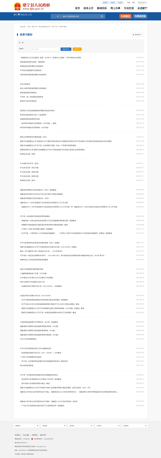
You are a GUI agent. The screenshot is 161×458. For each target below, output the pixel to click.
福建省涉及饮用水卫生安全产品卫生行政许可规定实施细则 (41, 194)
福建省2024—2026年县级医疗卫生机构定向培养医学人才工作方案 (44, 202)
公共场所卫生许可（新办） (30, 163)
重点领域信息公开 (45, 26)
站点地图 (26, 435)
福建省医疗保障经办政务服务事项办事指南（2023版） (40, 335)
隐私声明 (43, 435)
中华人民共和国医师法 (28, 339)
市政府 (120, 2)
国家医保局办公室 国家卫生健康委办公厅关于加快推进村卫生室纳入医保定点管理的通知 (52, 150)
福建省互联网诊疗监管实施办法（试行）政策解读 (38, 190)
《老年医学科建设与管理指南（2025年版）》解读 (38, 123)
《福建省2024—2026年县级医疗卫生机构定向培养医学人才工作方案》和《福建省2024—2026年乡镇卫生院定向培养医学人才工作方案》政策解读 (69, 207)
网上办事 (115, 8)
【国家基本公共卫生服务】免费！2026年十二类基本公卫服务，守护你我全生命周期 (50, 57)
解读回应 (102, 8)
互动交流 (129, 8)
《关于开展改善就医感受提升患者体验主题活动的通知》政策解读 (44, 300)
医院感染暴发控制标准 (28, 92)
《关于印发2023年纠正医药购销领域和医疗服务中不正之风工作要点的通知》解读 (49, 304)
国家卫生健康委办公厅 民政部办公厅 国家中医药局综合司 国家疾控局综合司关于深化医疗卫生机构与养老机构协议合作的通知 (66, 141)
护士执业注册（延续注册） (30, 176)
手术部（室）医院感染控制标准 (31, 97)
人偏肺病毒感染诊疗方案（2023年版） (34, 273)
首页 (77, 8)
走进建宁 (142, 8)
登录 (133, 2)
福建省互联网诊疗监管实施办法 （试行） (35, 198)
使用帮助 (34, 435)
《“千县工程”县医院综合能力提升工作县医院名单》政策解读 (42, 405)
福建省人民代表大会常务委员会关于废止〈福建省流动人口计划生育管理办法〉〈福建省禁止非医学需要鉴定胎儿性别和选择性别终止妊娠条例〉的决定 (69, 392)
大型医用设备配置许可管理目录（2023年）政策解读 (39, 322)
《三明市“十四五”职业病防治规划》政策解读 (36, 229)
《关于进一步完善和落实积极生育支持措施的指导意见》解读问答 (44, 361)
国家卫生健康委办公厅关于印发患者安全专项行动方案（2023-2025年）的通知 (48, 247)
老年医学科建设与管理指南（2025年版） (35, 127)
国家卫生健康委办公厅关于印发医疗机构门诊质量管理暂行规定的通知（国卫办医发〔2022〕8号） (56, 388)
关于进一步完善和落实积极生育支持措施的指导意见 (39, 375)
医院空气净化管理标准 (28, 101)
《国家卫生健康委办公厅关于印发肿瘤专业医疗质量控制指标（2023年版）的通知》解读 (52, 308)
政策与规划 (63, 26)
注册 (128, 2)
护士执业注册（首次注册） (30, 168)
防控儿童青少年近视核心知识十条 (32, 282)
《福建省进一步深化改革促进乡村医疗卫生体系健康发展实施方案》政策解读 (48, 220)
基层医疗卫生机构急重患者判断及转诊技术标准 (37, 110)
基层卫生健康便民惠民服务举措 (31, 269)
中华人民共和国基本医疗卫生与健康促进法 (35, 348)
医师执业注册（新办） (28, 180)
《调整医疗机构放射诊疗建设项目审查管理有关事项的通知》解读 (44, 225)
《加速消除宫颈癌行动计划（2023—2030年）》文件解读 (40, 353)
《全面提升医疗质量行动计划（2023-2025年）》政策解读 (41, 286)
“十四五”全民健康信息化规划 (30, 357)
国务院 (105, 2)
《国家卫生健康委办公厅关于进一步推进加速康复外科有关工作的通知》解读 (48, 312)
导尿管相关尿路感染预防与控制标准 (33, 75)
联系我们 (18, 435)
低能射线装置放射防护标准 (30, 119)
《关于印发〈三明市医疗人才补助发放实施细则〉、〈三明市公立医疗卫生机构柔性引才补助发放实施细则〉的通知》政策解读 (66, 233)
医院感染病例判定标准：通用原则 (32, 62)
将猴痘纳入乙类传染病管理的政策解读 (34, 260)
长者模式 (125, 16)
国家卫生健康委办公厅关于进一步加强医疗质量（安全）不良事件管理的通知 (48, 145)
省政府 (113, 2)
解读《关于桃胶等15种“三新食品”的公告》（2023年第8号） (41, 251)
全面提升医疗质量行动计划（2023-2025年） (36, 295)
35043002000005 (48, 439)
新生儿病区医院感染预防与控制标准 (33, 88)
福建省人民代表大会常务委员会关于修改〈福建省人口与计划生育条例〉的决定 (49, 401)
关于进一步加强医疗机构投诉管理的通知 (35, 216)
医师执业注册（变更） (28, 154)
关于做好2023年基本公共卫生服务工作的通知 (36, 278)
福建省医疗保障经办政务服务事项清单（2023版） (38, 330)
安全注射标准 (25, 84)
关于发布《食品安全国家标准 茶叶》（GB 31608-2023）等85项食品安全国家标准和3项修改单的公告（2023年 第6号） (63, 255)
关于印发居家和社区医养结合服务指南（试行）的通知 (40, 243)
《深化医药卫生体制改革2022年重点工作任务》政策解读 (40, 379)
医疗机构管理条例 (26, 365)
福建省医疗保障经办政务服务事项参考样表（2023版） (40, 326)
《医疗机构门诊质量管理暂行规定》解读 (35, 383)
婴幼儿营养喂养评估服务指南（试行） (34, 137)
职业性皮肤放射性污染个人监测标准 (33, 115)
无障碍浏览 (140, 16)
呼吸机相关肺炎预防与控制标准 (31, 66)
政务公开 (88, 8)
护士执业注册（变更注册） (30, 172)
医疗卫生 (55, 26)
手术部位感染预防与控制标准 (30, 70)
